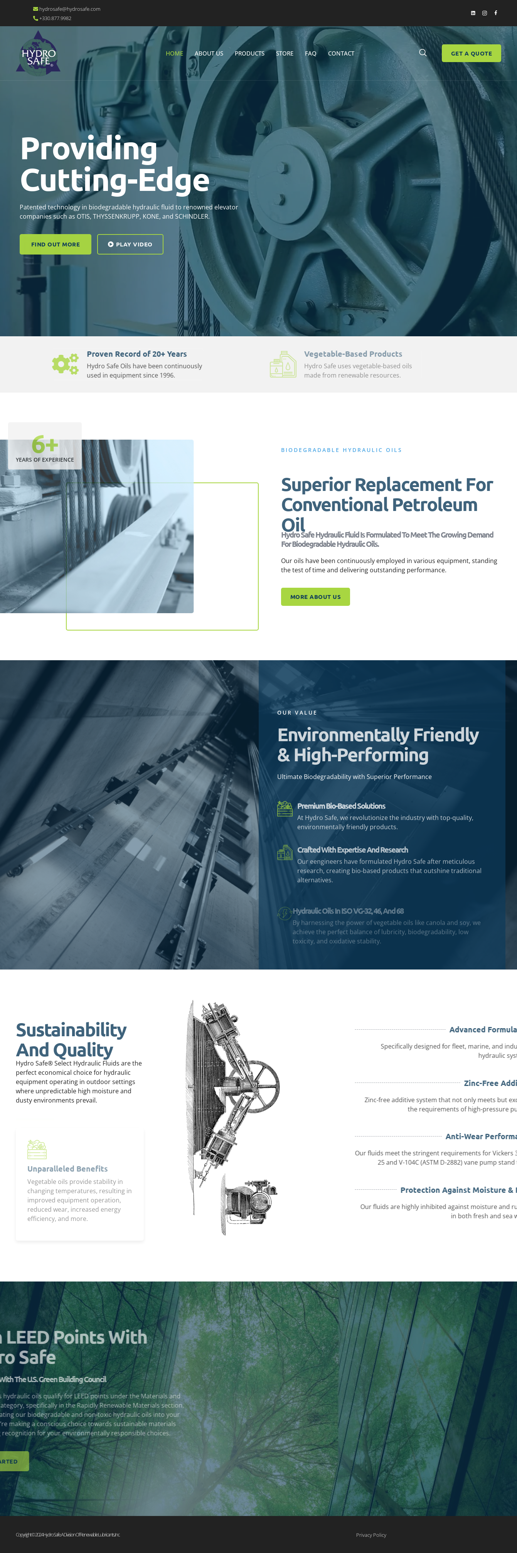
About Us (209, 53)
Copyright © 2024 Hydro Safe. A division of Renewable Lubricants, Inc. (68, 1534)
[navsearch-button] (423, 53)
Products (249, 53)
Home (174, 53)
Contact (341, 53)
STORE (284, 53)
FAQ (311, 53)
